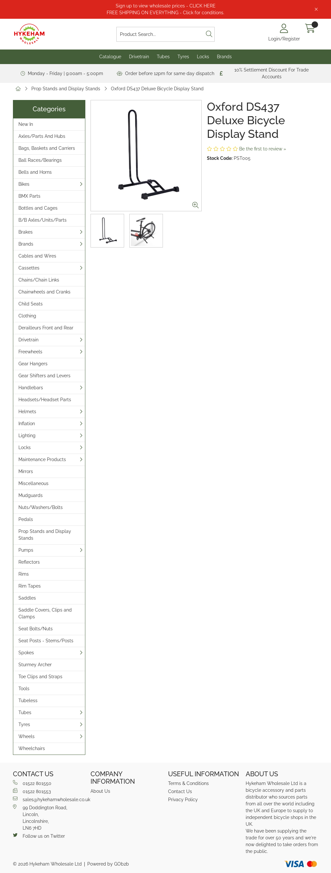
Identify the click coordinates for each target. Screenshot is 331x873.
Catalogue (110, 56)
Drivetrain (139, 56)
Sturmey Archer (35, 664)
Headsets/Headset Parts (44, 399)
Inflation (26, 423)
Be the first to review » (262, 148)
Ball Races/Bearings (40, 160)
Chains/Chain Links (38, 279)
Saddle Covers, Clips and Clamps (45, 613)
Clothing (27, 315)
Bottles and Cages (38, 208)
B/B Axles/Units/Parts (42, 220)
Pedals (25, 519)
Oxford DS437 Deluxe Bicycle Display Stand (157, 88)
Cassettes (28, 268)
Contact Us (180, 791)
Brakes (25, 232)
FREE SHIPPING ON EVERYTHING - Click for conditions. (165, 12)
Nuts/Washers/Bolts (40, 507)
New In (25, 124)
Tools (23, 688)
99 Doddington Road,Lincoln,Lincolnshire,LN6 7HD (40, 817)
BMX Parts (29, 196)
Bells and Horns (35, 172)
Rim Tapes (29, 586)
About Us (100, 791)
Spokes (26, 652)
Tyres (183, 56)
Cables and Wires (37, 256)
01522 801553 (32, 791)
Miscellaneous (33, 483)
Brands (224, 56)
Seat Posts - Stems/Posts (45, 640)
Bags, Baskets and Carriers (46, 148)
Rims (23, 574)
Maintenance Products (42, 459)
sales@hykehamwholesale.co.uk (49, 799)
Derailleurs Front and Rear (45, 327)
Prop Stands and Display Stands (65, 88)
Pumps (25, 550)
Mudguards (30, 495)
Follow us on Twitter (39, 836)
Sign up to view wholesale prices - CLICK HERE (166, 5)
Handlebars (30, 387)
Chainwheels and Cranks (44, 291)
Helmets (27, 411)
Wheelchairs (31, 748)
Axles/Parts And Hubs (41, 136)
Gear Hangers (33, 363)
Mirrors (25, 471)
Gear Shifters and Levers (44, 375)
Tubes (163, 56)
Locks (203, 56)
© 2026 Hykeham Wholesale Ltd (47, 864)
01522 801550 (32, 783)
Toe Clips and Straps (40, 676)
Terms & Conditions (188, 783)
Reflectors (29, 562)
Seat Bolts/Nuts (35, 628)
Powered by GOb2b (108, 864)
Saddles (27, 598)
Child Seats (30, 303)
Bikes (23, 184)
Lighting (27, 435)
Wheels (26, 736)
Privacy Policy (183, 799)
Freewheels (30, 351)
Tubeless (27, 700)
